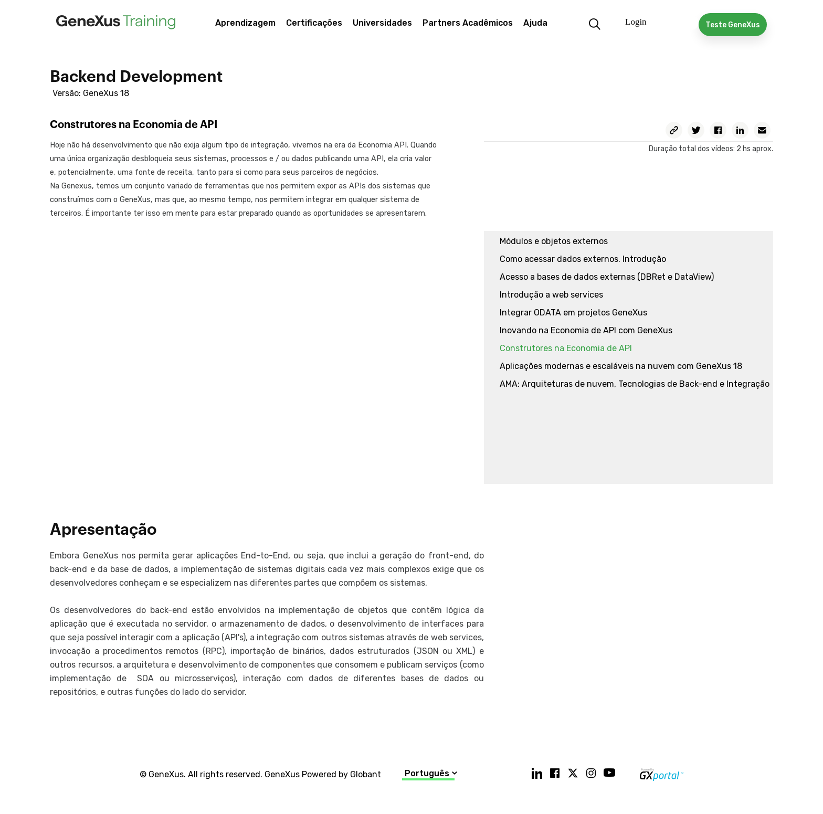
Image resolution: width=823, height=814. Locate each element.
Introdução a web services (551, 295)
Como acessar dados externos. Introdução (583, 259)
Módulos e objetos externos (554, 241)
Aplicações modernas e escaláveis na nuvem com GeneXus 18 (621, 366)
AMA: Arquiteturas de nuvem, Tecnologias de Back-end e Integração (634, 384)
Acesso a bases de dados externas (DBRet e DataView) (607, 277)
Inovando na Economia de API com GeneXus (586, 330)
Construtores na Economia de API (566, 348)
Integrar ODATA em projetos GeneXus (573, 313)
